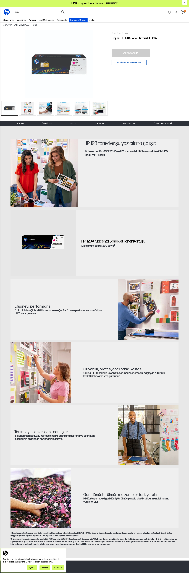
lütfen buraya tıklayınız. (88, 571)
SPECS (73, 95)
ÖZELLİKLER (47, 95)
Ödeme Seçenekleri (163, 95)
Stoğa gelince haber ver (129, 62)
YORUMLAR (99, 95)
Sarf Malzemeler (46, 19)
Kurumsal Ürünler (78, 19)
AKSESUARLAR (129, 95)
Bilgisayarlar (8, 19)
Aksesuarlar (62, 19)
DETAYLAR (20, 95)
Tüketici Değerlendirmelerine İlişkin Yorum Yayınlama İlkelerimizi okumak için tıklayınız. (67, 567)
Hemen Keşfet (112, 3)
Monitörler (21, 19)
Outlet (91, 19)
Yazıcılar (32, 19)
